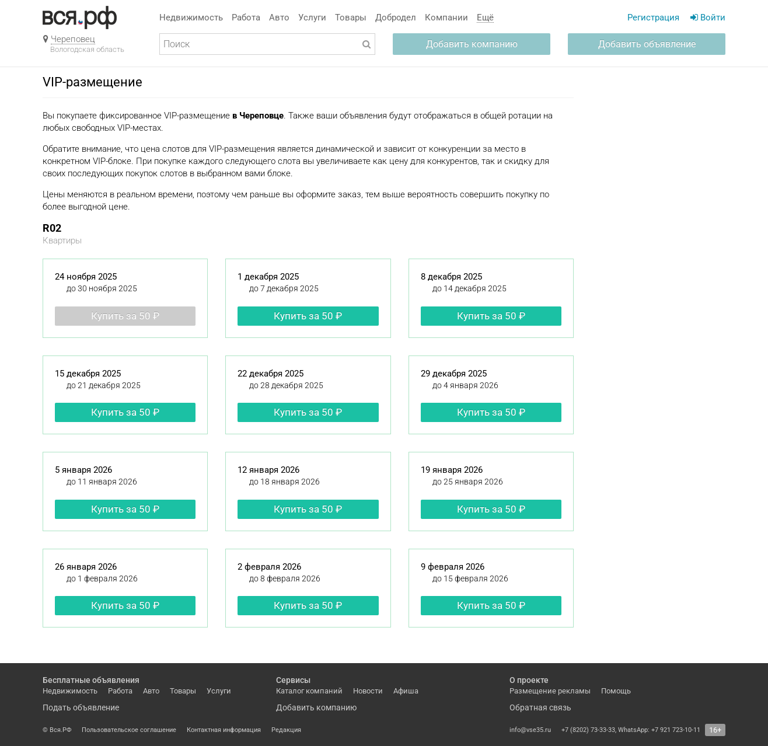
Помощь (616, 690)
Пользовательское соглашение (129, 730)
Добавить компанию (472, 44)
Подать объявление (81, 707)
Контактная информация (224, 730)
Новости (368, 690)
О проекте (529, 680)
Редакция (286, 730)
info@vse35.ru (530, 730)
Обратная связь (540, 707)
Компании (446, 17)
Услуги (312, 17)
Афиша (405, 690)
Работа (246, 17)
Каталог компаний (309, 690)
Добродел (395, 17)
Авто (279, 17)
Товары (350, 17)
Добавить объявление (647, 44)
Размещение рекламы (550, 690)
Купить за (125, 316)
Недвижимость (191, 17)
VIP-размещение (92, 82)
